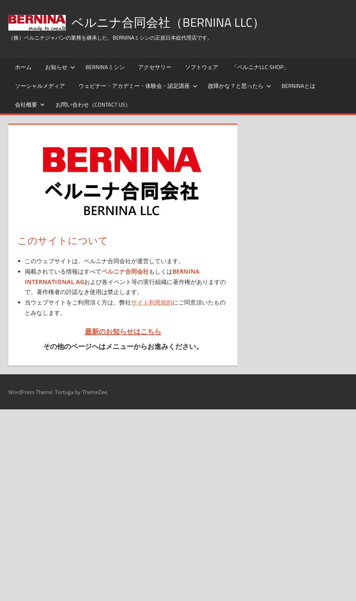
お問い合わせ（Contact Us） (93, 104)
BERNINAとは (298, 86)
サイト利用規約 (151, 302)
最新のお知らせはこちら (123, 331)
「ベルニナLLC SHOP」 (260, 67)
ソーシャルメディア (40, 86)
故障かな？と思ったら (239, 86)
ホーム (23, 67)
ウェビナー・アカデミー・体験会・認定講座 (138, 86)
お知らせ (60, 67)
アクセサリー (154, 67)
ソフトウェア (201, 67)
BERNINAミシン (105, 67)
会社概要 (30, 104)
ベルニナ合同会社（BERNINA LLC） (170, 22)
